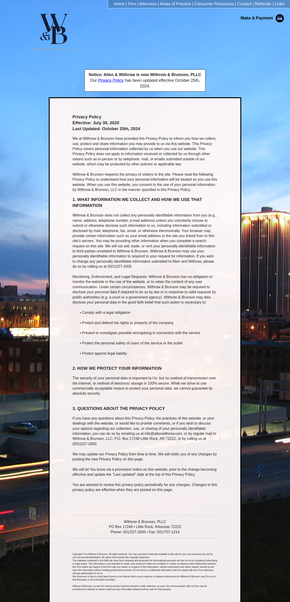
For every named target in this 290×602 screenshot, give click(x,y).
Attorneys (148, 4)
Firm (132, 4)
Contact (244, 4)
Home (119, 4)
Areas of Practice (175, 4)
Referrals (263, 4)
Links (279, 4)
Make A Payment (262, 18)
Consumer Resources (214, 4)
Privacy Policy (111, 80)
